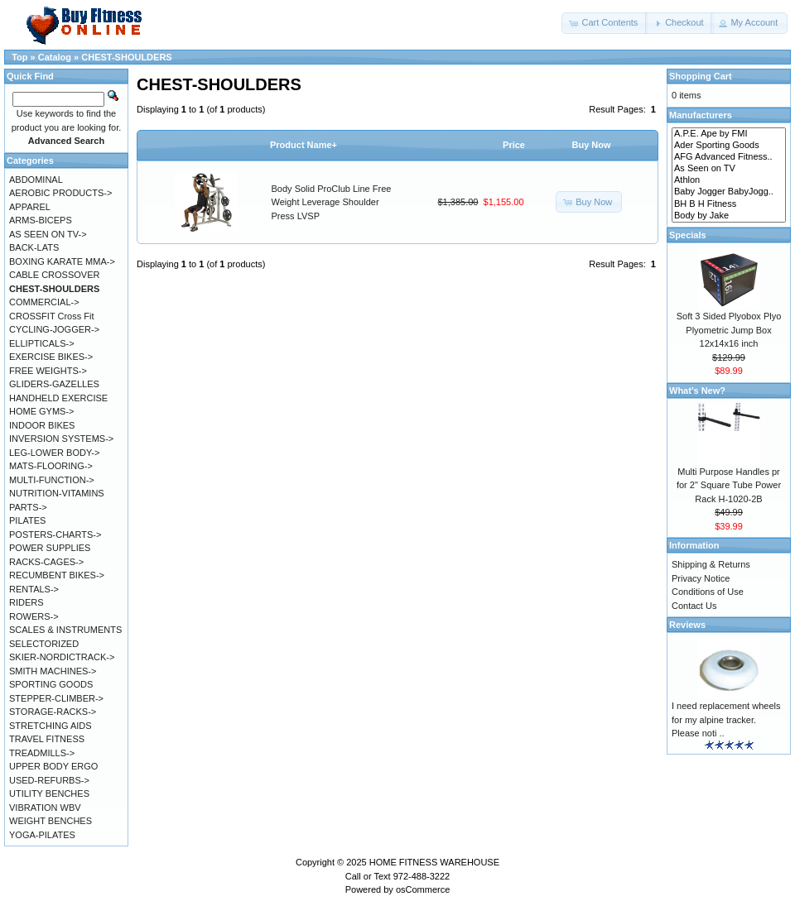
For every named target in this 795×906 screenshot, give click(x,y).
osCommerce (423, 889)
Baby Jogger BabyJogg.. (728, 192)
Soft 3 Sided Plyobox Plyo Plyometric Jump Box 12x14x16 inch (729, 329)
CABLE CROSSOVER (54, 275)
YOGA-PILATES (42, 835)
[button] (604, 23)
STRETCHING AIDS (50, 726)
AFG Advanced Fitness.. (728, 157)
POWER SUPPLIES (49, 548)
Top (19, 57)
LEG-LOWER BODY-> (54, 453)
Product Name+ (303, 145)
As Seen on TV (728, 169)
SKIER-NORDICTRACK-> (61, 657)
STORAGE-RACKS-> (52, 712)
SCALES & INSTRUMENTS (65, 630)
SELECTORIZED (44, 644)
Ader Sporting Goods (728, 145)
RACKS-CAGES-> (46, 562)
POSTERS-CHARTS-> (55, 534)
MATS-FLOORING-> (51, 466)
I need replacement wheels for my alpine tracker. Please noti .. (726, 719)
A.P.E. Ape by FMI (728, 134)
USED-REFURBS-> (49, 780)
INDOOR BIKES (42, 425)
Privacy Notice (701, 578)
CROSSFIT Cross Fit (51, 316)
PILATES (27, 520)
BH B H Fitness (728, 204)
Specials (687, 235)
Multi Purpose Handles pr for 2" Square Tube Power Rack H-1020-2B (729, 485)
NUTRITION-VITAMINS (56, 493)
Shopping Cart (700, 76)
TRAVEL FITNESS (46, 739)
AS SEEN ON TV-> (48, 234)
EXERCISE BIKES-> (51, 357)
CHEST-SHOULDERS (126, 57)
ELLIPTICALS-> (42, 343)
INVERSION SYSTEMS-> (61, 438)
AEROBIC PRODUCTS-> (60, 193)
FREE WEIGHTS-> (48, 371)
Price (514, 145)
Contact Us (694, 606)
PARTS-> (28, 507)
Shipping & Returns (711, 564)
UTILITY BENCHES (49, 793)
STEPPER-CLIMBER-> (56, 698)
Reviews (687, 625)
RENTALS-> (34, 589)
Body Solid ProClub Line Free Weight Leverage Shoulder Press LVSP (332, 202)
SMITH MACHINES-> (52, 671)
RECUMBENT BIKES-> (56, 575)
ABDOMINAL (36, 180)
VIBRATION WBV (45, 808)
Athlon (728, 180)
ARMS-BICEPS (40, 220)
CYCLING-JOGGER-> (54, 329)
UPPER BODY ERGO (53, 766)
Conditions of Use (708, 592)
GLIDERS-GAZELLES (54, 384)
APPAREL (30, 207)
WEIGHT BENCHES (50, 821)
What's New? (697, 390)
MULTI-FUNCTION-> (51, 480)
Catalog (54, 57)
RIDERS (26, 602)
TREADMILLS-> (42, 753)
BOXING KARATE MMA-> (62, 261)
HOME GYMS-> (42, 411)
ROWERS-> (34, 616)
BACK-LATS (34, 247)
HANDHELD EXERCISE (58, 398)
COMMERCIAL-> (44, 302)
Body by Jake (728, 216)
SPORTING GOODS (51, 684)
